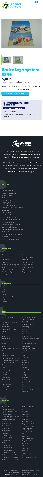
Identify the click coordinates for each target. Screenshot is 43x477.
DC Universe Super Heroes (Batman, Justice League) (10, 359)
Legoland (25, 392)
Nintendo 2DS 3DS (28, 407)
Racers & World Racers (29, 343)
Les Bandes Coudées (9, 215)
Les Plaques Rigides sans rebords (12, 229)
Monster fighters (27, 324)
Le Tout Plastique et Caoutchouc (12, 208)
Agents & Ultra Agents (9, 329)
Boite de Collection (8, 232)
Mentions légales (26, 473)
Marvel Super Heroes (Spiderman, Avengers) (29, 318)
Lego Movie (6, 389)
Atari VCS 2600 (6, 423)
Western (4, 267)
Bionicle (4, 346)
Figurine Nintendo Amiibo (10, 412)
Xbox (23, 446)
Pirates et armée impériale (30, 339)
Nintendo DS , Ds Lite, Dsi (10, 460)
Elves (3, 367)
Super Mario (26, 362)
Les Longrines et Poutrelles (11, 217)
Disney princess (7, 365)
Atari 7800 (5, 428)
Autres (4, 299)
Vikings (24, 375)
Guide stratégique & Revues (11, 416)
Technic (24, 367)
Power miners (26, 341)
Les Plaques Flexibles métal (11, 224)
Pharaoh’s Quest (27, 336)
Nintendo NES (6, 435)
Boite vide (5, 198)
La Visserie (5, 210)
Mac (23, 455)
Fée (23, 269)
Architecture (6, 339)
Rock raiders (26, 346)
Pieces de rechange (8, 320)
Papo (3, 289)
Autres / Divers (27, 453)
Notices (24, 331)
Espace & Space (7, 370)
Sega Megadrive (27, 429)
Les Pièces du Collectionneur (11, 239)
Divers (4, 257)
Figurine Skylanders (8, 407)
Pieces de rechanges (8, 255)
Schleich (4, 292)
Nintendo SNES (7, 438)
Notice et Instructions (9, 193)
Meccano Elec (6, 200)
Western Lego (26, 379)
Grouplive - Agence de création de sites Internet (22, 474)
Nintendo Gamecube (8, 443)
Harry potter (6, 377)
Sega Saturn (26, 436)
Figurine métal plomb (9, 297)
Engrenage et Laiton (8, 203)
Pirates (4, 262)
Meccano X (5, 237)
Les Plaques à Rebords (9, 227)
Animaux (25, 255)
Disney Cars (26, 387)
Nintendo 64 (6, 440)
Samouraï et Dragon (28, 262)
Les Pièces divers (7, 191)
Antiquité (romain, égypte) (10, 264)
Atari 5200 (5, 426)
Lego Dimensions (27, 389)
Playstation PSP (27, 421)
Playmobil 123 (26, 272)
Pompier (25, 260)
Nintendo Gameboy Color (10, 455)
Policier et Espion (27, 257)
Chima (4, 351)
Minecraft (25, 322)
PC (23, 409)
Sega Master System (28, 426)
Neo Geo (5, 433)
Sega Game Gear (27, 441)
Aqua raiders (6, 334)
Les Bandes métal (8, 222)
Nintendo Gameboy (8, 452)
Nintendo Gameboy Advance (11, 457)
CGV (34, 473)
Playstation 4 (26, 419)
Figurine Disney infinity (9, 409)
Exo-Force (5, 372)
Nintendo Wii (6, 445)
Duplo (24, 384)
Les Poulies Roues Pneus (10, 205)
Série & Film (6, 274)
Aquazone (5, 336)
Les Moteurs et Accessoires (11, 220)
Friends (4, 375)
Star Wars (25, 358)
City (3, 353)
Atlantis (4, 343)
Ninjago (24, 329)
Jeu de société (26, 382)
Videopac (25, 443)
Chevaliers (5, 260)
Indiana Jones (6, 384)
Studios (24, 360)
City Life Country (7, 269)
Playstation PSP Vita (28, 424)
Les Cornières (6, 212)
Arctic (4, 341)
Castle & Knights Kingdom (10, 348)
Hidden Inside (6, 382)
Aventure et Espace (8, 272)
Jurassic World (6, 387)
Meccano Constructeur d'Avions (12, 234)
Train (23, 372)
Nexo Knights (26, 327)
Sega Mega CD (27, 431)
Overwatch (25, 334)
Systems (25, 365)
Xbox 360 (25, 448)
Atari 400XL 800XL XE (29, 458)
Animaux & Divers (8, 317)
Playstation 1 (26, 412)
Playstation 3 (26, 416)
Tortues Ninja (26, 370)
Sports (24, 355)
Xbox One (25, 450)
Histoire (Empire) (27, 267)
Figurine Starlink (7, 414)
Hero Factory (6, 379)
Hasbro (4, 294)
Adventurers (6, 327)
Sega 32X (25, 433)
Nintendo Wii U (7, 448)
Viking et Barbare (27, 264)
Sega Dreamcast (27, 438)
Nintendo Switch (7, 450)
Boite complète (7, 195)
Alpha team (5, 331)
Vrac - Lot (25, 377)
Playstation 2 (26, 414)
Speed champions (27, 353)
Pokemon (5, 302)
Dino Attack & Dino (8, 362)
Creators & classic (8, 356)
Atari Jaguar (6, 431)
